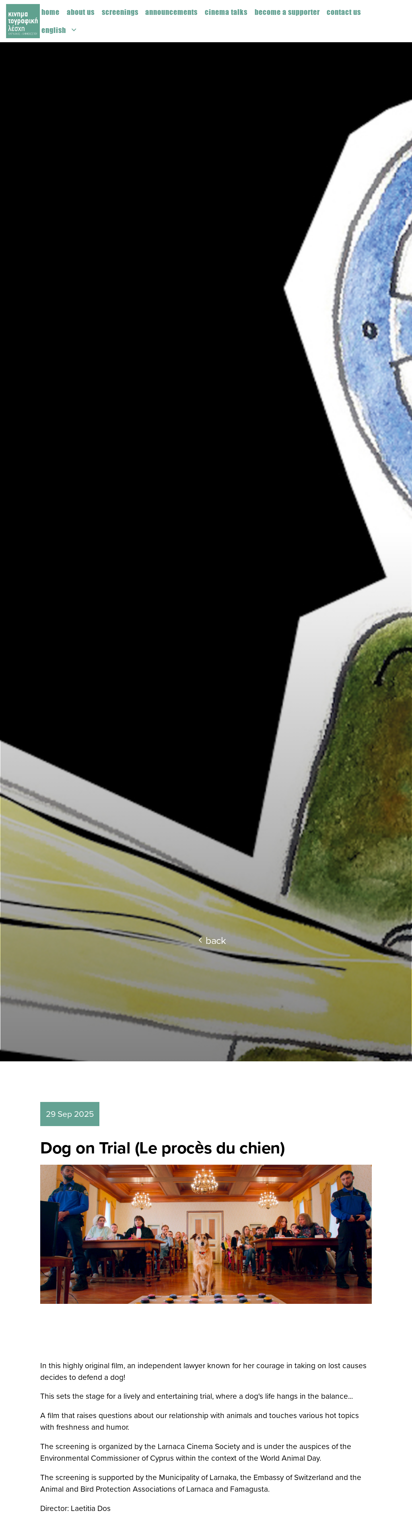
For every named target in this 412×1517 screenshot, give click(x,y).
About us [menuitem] (81, 12)
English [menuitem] (53, 30)
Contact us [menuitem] (344, 12)
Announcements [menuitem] (171, 12)
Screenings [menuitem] (120, 12)
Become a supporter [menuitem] (287, 12)
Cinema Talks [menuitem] (226, 12)
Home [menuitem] (50, 12)
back (212, 940)
